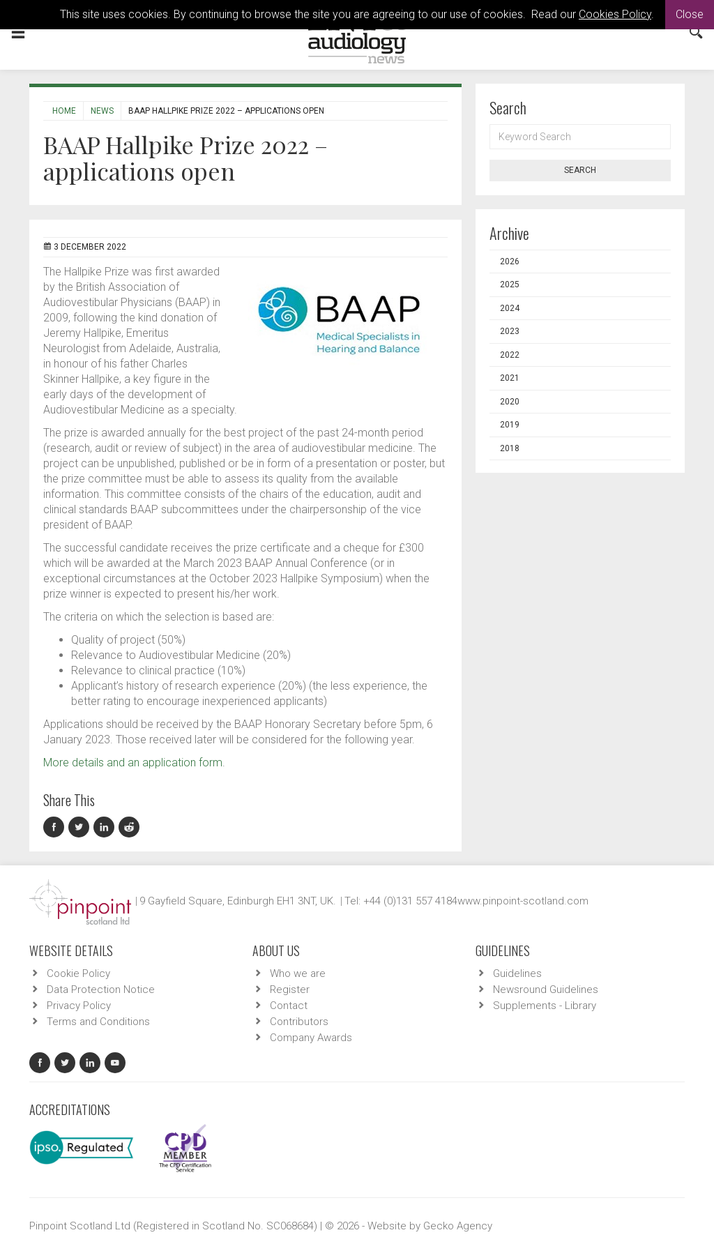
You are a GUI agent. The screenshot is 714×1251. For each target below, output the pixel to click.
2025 (509, 284)
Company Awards (311, 1037)
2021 (509, 378)
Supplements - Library (544, 1005)
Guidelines (517, 973)
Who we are (298, 973)
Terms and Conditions (98, 1021)
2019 (509, 425)
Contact (288, 1005)
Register (290, 989)
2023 (509, 331)
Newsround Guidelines (545, 989)
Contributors (299, 1021)
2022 (509, 355)
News (102, 111)
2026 (509, 261)
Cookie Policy (78, 973)
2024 (509, 308)
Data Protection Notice (101, 989)
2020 (509, 402)
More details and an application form (132, 762)
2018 (509, 448)
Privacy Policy (79, 1005)
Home (64, 111)
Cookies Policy (615, 14)
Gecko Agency (457, 1226)
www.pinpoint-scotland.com (522, 901)
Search (580, 170)
